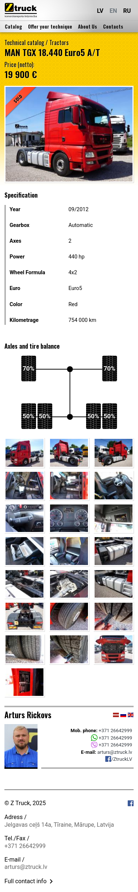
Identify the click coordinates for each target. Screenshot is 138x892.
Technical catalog (24, 42)
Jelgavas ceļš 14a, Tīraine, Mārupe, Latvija (59, 824)
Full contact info (30, 881)
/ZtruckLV (118, 759)
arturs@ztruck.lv (114, 752)
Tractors (59, 42)
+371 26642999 (115, 730)
